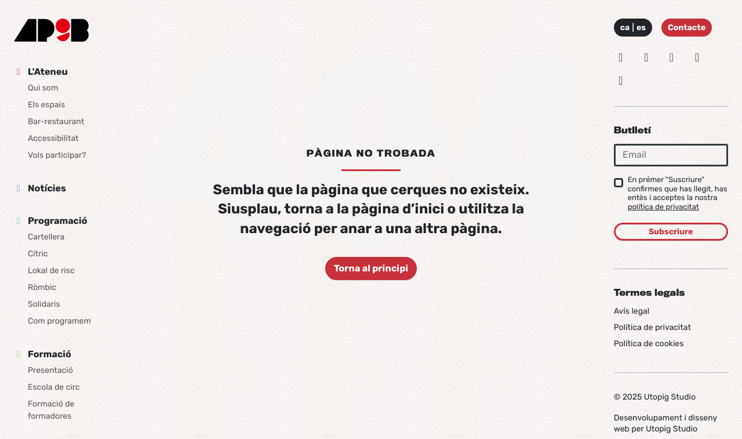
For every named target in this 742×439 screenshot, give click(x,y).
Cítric (38, 254)
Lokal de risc (51, 270)
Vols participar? (57, 155)
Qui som (43, 88)
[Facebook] (671, 57)
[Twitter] (646, 57)
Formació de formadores (51, 410)
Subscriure (671, 232)
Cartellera (46, 237)
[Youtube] (620, 80)
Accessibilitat (53, 138)
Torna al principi (371, 268)
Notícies (47, 188)
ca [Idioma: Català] (625, 27)
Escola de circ (54, 387)
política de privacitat (663, 207)
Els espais (46, 105)
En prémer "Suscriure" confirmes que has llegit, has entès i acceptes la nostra (678, 194)
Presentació (50, 370)
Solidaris (44, 304)
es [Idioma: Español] (641, 27)
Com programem (59, 321)
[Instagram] (620, 57)
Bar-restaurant (56, 121)
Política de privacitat (652, 327)
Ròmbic (42, 287)
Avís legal (631, 311)
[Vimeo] (696, 57)
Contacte (686, 27)
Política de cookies (649, 344)
